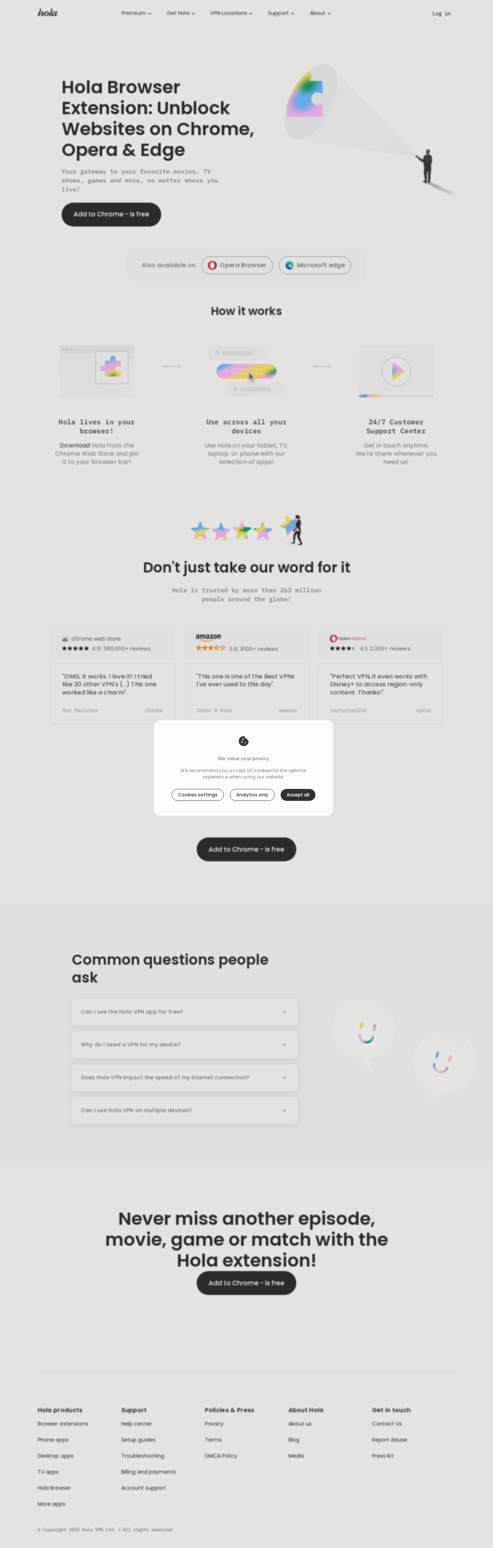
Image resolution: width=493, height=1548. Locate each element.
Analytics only (252, 795)
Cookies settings (198, 795)
